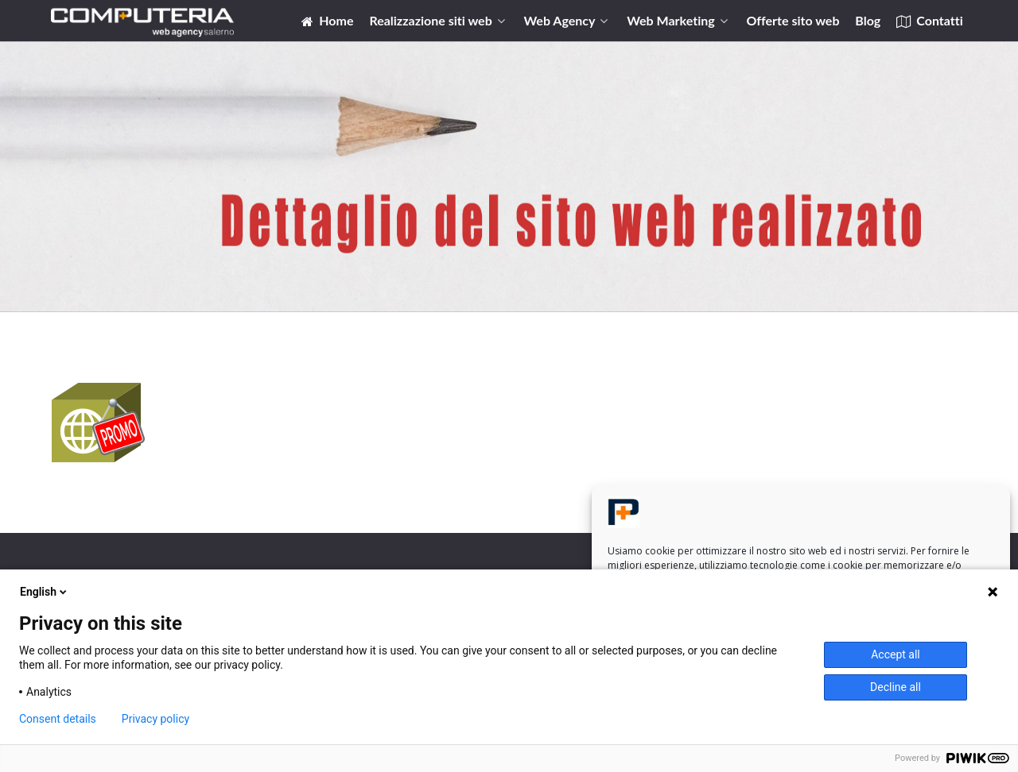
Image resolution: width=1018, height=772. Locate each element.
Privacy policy (155, 718)
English (44, 591)
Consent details (57, 718)
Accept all (895, 654)
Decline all (895, 687)
